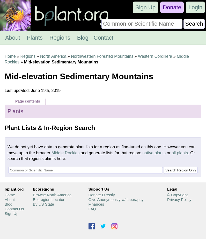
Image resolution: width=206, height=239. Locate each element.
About (12, 37)
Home (10, 56)
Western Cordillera (155, 56)
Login (195, 7)
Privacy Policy (179, 199)
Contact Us (14, 209)
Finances (96, 204)
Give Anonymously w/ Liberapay (115, 199)
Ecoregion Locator (48, 199)
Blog (83, 37)
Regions (59, 37)
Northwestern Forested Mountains (102, 56)
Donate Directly (101, 195)
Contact (103, 37)
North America (53, 56)
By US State (43, 204)
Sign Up (145, 7)
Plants (35, 37)
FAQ (92, 209)
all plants (180, 153)
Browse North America (52, 195)
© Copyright (177, 195)
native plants (154, 153)
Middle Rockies (65, 153)
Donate (172, 7)
